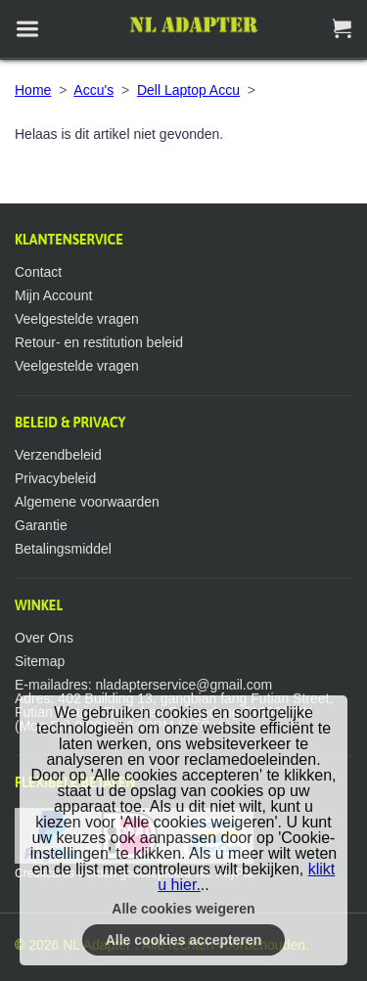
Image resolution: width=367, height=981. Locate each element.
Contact (38, 272)
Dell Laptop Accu (188, 90)
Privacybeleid (55, 478)
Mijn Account (53, 295)
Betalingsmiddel (63, 549)
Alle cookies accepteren (184, 940)
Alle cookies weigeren (183, 908)
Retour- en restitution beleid (99, 342)
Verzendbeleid (58, 455)
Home (33, 90)
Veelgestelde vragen (77, 319)
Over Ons (44, 638)
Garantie (41, 525)
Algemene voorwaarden (87, 502)
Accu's (93, 90)
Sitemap (40, 661)
